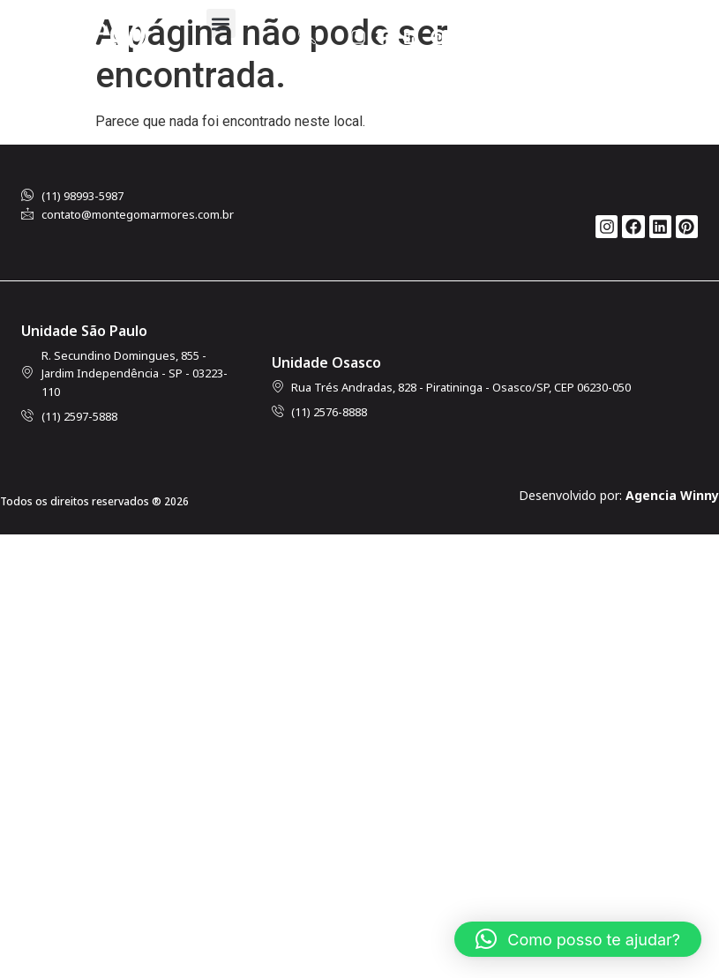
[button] (221, 23)
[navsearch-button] (307, 37)
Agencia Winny (672, 495)
